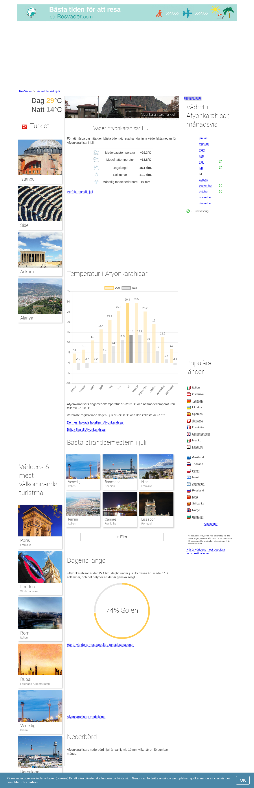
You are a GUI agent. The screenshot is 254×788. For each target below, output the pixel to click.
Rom (24, 633)
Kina (195, 497)
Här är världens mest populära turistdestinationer (100, 644)
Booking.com (192, 97)
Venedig (74, 482)
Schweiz (197, 420)
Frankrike (25, 545)
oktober (203, 191)
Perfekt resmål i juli (80, 192)
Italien (24, 637)
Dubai (25, 679)
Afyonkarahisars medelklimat (86, 717)
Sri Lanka (198, 503)
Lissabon (148, 519)
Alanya (26, 318)
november (205, 197)
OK (243, 780)
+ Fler (121, 536)
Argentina (198, 483)
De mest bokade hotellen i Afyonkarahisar (95, 422)
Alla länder (210, 523)
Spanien (197, 414)
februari (204, 144)
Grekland (198, 457)
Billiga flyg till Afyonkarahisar (86, 429)
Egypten (197, 446)
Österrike (198, 394)
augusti (203, 179)
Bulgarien (198, 516)
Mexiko (196, 440)
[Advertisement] (127, 56)
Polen (195, 470)
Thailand (197, 464)
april (201, 155)
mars (202, 149)
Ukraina (197, 407)
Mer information (26, 782)
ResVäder (25, 91)
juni (201, 167)
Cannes (110, 519)
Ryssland (198, 490)
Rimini (73, 519)
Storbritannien (29, 591)
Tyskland (197, 400)
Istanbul (27, 179)
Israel (195, 477)
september (205, 185)
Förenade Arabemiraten (35, 683)
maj (201, 161)
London (27, 586)
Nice (144, 482)
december (205, 203)
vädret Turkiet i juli (48, 91)
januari (203, 138)
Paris (25, 540)
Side (24, 225)
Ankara (27, 271)
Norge (196, 510)
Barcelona (112, 482)
